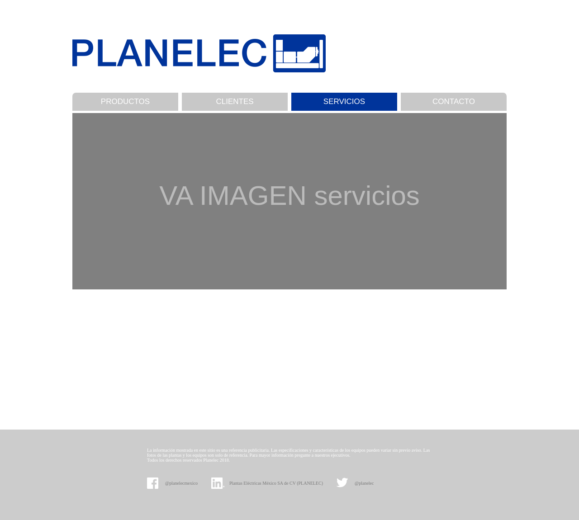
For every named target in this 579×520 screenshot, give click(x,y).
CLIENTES (234, 101)
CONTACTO (453, 101)
